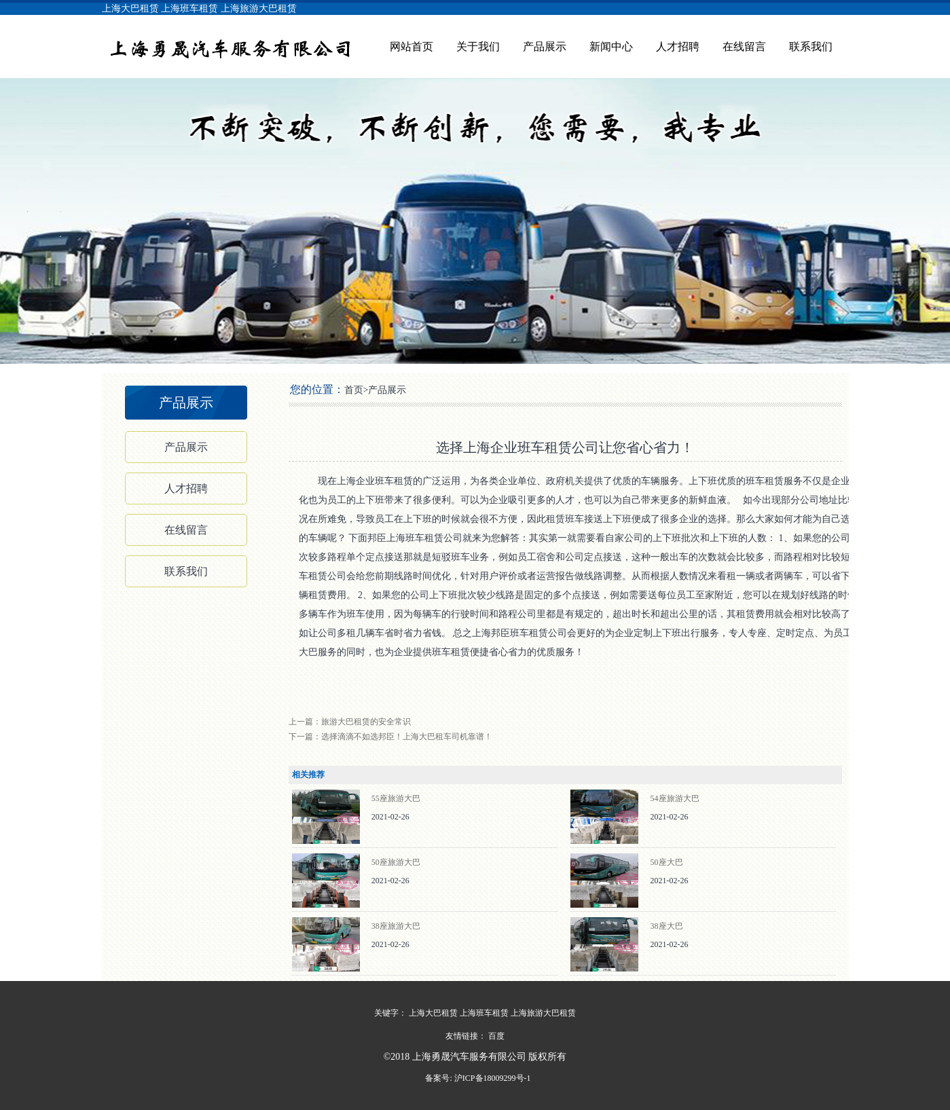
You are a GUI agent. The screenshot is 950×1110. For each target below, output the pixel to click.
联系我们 (811, 46)
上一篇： (350, 721)
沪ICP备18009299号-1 (491, 1078)
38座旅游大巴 (395, 926)
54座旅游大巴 (675, 798)
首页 (353, 390)
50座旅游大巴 (395, 862)
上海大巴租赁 (130, 8)
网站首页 (411, 46)
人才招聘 (677, 46)
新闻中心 (611, 46)
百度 (496, 1036)
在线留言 (744, 46)
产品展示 (544, 46)
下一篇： (390, 736)
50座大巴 (667, 862)
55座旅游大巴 (395, 798)
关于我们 (478, 46)
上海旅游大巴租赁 (259, 8)
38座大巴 (667, 926)
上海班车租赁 (189, 8)
